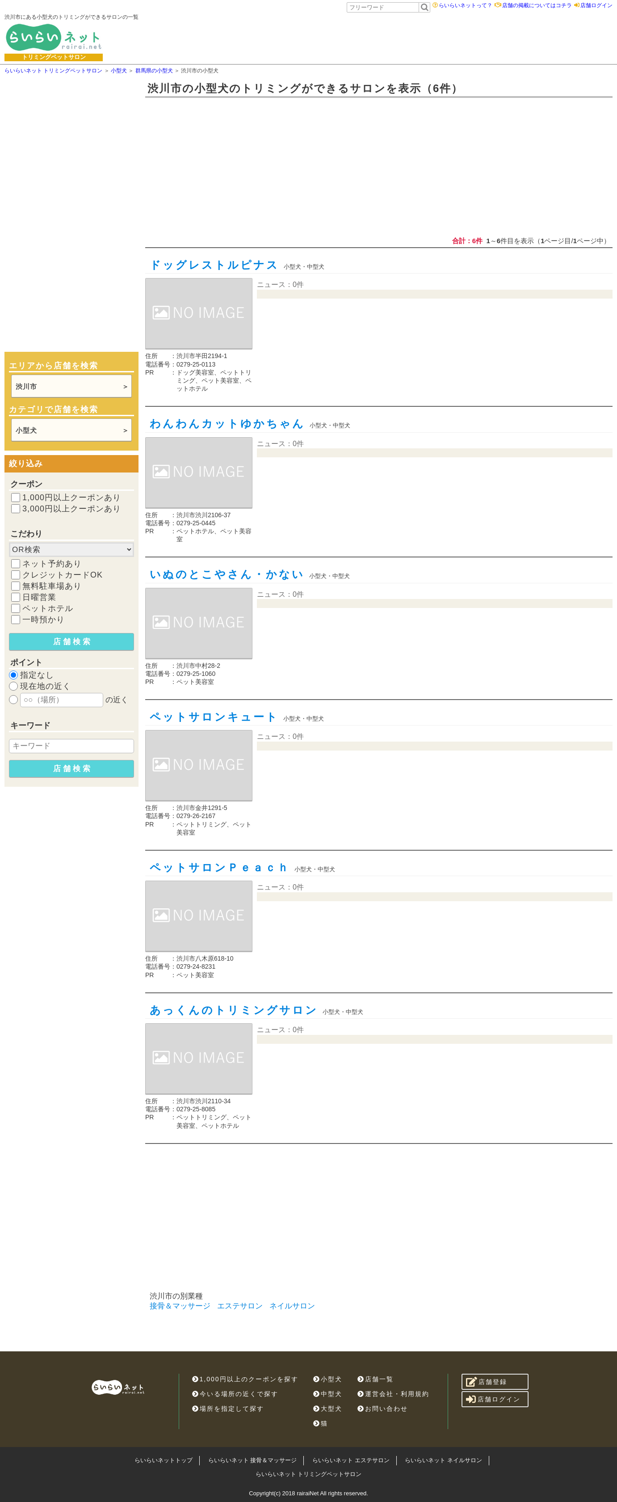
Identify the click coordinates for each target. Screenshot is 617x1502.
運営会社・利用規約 (393, 1393)
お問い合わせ (382, 1408)
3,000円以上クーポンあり (71, 508)
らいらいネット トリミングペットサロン (309, 1474)
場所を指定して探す (228, 1408)
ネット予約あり (52, 563)
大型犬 (327, 1408)
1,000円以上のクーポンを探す (245, 1379)
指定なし (37, 675)
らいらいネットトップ (163, 1460)
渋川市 (26, 386)
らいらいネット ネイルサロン (443, 1460)
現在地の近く (45, 686)
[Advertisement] (370, 37)
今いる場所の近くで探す (235, 1393)
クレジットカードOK (62, 574)
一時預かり (43, 619)
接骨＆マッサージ (180, 1306)
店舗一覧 (375, 1379)
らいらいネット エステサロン (351, 1460)
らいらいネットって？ (465, 5)
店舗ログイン (596, 5)
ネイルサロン (292, 1306)
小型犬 (26, 430)
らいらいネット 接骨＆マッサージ (252, 1460)
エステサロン (240, 1306)
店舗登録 (487, 1382)
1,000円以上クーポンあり (71, 497)
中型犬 (327, 1393)
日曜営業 (39, 597)
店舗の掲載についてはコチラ (537, 5)
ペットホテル (47, 608)
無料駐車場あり (52, 586)
